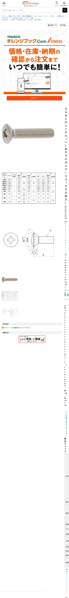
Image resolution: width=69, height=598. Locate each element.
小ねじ (53, 16)
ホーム (4, 16)
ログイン (57, 3)
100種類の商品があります (66, 423)
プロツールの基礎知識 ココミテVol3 (16, 328)
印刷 (63, 25)
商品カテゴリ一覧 (14, 16)
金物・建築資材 (26, 16)
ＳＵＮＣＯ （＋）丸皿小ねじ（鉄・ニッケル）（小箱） (18, 18)
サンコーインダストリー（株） (66, 240)
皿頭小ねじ (61, 16)
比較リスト (52, 25)
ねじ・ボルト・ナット (41, 16)
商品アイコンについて (66, 579)
